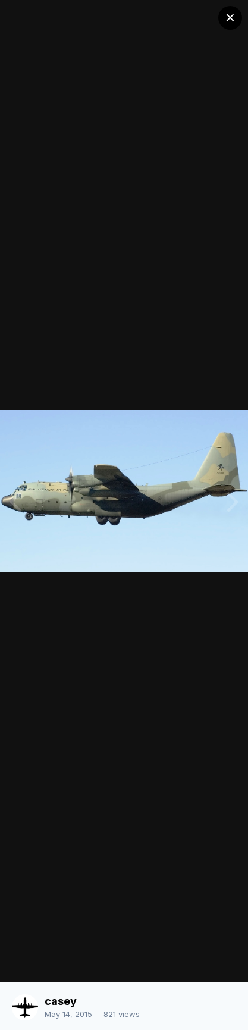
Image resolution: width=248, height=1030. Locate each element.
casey (61, 1001)
